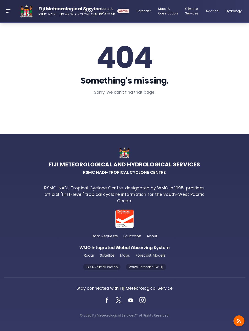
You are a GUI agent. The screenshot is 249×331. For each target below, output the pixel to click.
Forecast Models (150, 255)
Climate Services (191, 11)
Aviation (212, 11)
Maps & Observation (168, 11)
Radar (89, 255)
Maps (125, 255)
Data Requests (104, 236)
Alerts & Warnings (115, 11)
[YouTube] (130, 300)
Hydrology (234, 11)
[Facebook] (107, 300)
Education (132, 236)
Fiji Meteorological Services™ (114, 315)
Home (88, 11)
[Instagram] (142, 300)
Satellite (107, 255)
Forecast (144, 11)
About (152, 236)
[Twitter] (118, 300)
